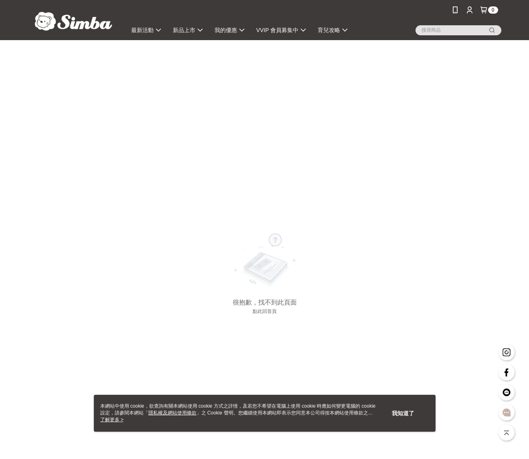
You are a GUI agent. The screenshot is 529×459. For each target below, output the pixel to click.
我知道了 (403, 413)
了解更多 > (112, 419)
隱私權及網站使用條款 (172, 413)
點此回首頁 (265, 311)
